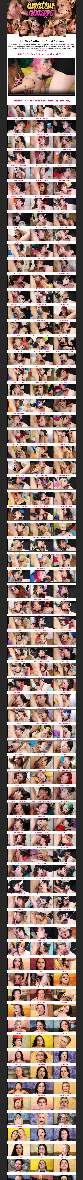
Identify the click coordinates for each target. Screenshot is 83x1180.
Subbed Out (18, 723)
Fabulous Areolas (64, 801)
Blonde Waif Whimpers (41, 460)
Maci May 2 (64, 1080)
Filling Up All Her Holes (18, 320)
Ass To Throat (18, 847)
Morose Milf (64, 847)
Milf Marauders (64, 553)
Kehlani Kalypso (18, 1111)
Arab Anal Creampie (64, 568)
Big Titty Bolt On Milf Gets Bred (64, 522)
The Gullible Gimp (18, 754)
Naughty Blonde (18, 274)
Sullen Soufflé (41, 413)
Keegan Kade (41, 1064)
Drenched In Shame (41, 227)
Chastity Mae (41, 987)
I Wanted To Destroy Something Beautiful (41, 599)
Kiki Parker (64, 1111)
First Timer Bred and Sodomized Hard (18, 522)
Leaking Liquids (41, 816)
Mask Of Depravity (64, 289)
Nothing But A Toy (64, 258)
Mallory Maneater (64, 1018)
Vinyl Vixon (18, 1173)
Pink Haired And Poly (41, 475)
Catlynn (41, 971)
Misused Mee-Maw (41, 863)
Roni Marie (64, 1049)
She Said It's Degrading (41, 630)
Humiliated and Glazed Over (41, 196)
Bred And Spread (41, 553)
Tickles (41, 646)
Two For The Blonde (64, 336)
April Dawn (64, 1173)
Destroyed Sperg (18, 909)
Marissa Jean (18, 1064)
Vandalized (18, 615)
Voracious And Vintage (41, 444)
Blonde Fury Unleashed (64, 243)
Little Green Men (64, 491)
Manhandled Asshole (18, 925)
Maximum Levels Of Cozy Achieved (41, 801)
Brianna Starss (64, 987)
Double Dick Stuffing (64, 444)
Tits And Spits (64, 413)
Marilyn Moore (41, 1126)
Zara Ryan (41, 1142)
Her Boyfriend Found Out (18, 584)
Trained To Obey (18, 258)
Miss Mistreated (18, 692)
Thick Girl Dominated (18, 382)
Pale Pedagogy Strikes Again (41, 832)
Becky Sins (41, 1049)
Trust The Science (41, 754)
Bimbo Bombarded (41, 770)
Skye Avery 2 (64, 1157)
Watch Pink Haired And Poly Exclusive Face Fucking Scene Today (41, 100)
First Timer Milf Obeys (18, 444)
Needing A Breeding (64, 475)
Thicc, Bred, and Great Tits (64, 382)
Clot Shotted (41, 615)
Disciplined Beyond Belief (64, 940)
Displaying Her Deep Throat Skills (64, 351)
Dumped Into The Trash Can (64, 739)
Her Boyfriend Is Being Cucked (19, 878)
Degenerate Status (19, 149)
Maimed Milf (18, 785)
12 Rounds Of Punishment (18, 956)
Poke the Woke (64, 537)
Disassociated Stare (41, 723)
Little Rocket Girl (41, 785)
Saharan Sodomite (18, 739)
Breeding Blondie (18, 537)
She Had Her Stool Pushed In (18, 801)
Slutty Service (64, 212)
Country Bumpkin (64, 196)
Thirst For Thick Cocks (41, 289)
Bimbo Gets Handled (18, 475)
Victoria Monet (18, 1157)
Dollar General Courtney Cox (18, 894)
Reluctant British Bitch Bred (41, 661)
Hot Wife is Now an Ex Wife (64, 506)
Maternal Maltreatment (41, 925)
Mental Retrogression (64, 925)
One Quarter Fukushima (64, 770)
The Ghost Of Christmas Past (64, 646)
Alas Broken (41, 149)
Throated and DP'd (41, 739)
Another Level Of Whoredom (41, 367)
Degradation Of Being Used (18, 304)
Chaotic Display (64, 227)
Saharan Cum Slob (18, 832)
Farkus (18, 599)
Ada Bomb (18, 1033)
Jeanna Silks (18, 1002)
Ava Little (41, 1111)
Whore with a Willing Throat (18, 165)
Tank (64, 971)
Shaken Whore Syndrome (18, 661)
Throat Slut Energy (18, 118)
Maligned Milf (64, 615)
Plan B (41, 584)
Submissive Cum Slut (64, 273)
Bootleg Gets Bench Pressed (64, 398)
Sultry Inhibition (41, 274)
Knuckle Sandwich (18, 491)
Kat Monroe (41, 1018)
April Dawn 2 (41, 1157)
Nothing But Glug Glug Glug (41, 351)
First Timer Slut (41, 940)
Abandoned (41, 677)
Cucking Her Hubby (41, 491)
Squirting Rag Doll (41, 304)
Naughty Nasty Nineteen (18, 708)
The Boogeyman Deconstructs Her (18, 460)
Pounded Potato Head (18, 134)
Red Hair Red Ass (64, 785)
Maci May (64, 1142)
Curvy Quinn (41, 1002)
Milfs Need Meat (64, 460)
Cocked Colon (64, 692)
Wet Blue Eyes (64, 661)
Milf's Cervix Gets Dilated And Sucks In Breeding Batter (18, 506)
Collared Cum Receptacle (18, 413)
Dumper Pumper (18, 816)
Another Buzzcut (41, 894)
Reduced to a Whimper (41, 180)
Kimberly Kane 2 (18, 1049)
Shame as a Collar (18, 180)
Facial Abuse (69, 45)
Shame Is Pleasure (41, 258)
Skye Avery (41, 1173)
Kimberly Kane (64, 1064)
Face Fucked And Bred (41, 692)
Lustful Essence (18, 351)
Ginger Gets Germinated (18, 646)
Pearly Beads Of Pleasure (18, 367)
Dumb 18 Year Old (18, 971)
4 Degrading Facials (64, 909)
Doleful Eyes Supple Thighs (41, 506)
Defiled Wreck (41, 212)
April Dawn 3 (41, 1033)
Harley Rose (41, 1095)
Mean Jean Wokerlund (18, 398)
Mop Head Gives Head (41, 382)
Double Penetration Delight (64, 367)
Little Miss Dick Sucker (41, 398)
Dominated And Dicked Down (41, 878)
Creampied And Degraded (64, 630)
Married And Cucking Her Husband (41, 522)
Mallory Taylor (18, 987)
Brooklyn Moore (64, 1095)
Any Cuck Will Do (64, 320)
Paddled (18, 630)
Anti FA (64, 832)
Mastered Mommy (64, 956)
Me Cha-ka (18, 770)
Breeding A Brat (41, 429)
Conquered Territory (41, 243)
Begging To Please (19, 243)
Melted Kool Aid (41, 847)
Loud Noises (64, 754)
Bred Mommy (64, 677)
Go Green (64, 816)
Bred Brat (64, 584)
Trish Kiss (64, 1033)
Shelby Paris (64, 1002)
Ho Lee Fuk (19, 568)
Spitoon (64, 599)
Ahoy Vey (41, 956)
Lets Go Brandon (18, 940)
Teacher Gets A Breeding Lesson (18, 677)
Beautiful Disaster (18, 336)
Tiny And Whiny (64, 894)
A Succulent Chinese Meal (41, 134)
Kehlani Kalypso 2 (18, 1095)
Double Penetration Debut (64, 149)
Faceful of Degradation (41, 118)
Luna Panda (18, 1126)
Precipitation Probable (64, 429)
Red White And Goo (64, 723)
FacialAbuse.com (42, 50)
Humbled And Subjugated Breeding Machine (41, 537)
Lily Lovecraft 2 (64, 1126)
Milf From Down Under (18, 289)
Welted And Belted (41, 708)
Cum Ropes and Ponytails (64, 134)
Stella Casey (18, 1018)
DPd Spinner (64, 863)
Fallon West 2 (41, 1080)
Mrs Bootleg (18, 863)
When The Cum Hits (41, 165)
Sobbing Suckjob (41, 909)
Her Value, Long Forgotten (64, 165)
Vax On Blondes (41, 568)
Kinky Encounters (41, 320)
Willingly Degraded (18, 212)
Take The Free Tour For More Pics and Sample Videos (41, 54)
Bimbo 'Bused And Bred (18, 553)
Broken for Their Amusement (18, 196)
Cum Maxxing (64, 118)
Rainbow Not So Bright (64, 180)
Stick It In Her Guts (64, 878)
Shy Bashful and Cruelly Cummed (64, 708)
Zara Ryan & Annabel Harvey (18, 1142)
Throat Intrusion (64, 304)
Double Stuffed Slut (18, 227)
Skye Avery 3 (18, 1080)
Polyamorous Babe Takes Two (41, 336)
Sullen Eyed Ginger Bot (18, 429)
